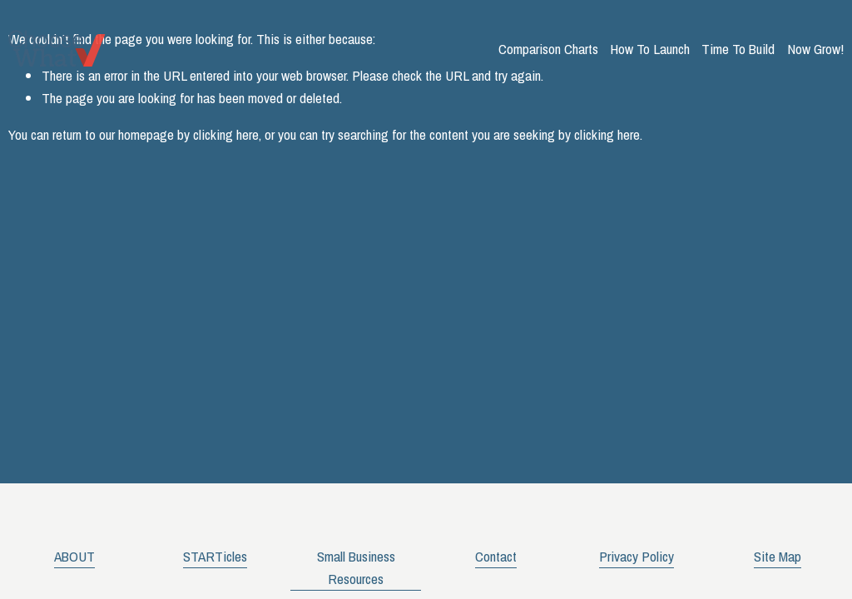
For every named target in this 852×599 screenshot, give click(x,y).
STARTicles (215, 556)
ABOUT (74, 556)
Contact (496, 556)
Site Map (777, 556)
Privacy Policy (636, 556)
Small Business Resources (356, 567)
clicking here (226, 134)
